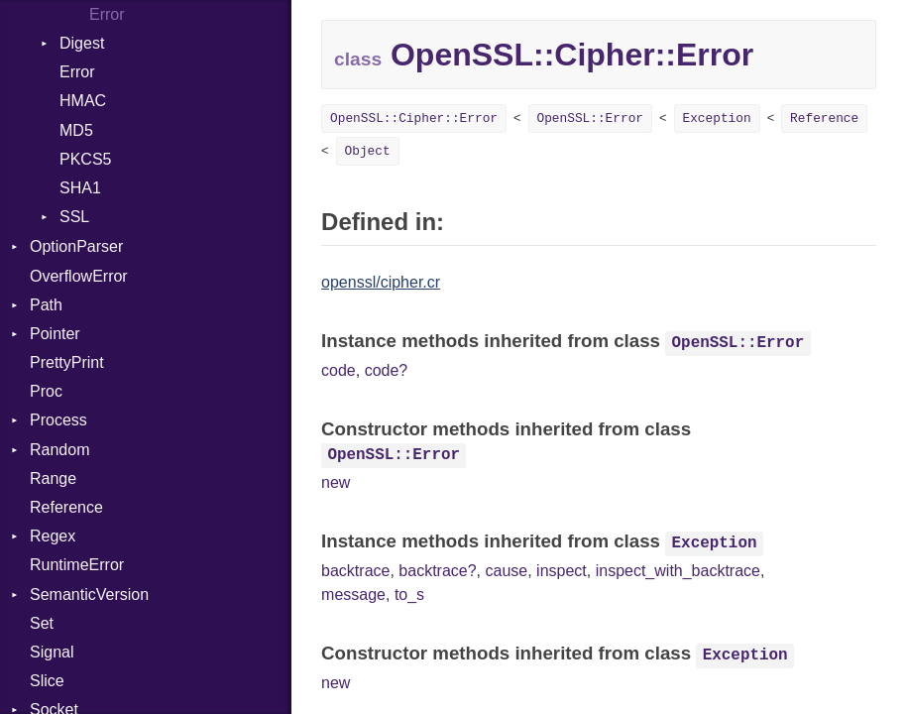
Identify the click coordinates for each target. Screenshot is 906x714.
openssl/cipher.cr (380, 282)
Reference (66, 507)
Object (368, 151)
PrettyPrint (67, 362)
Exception (717, 118)
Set (42, 623)
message (353, 594)
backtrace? (437, 570)
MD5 (76, 130)
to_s (409, 594)
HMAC (82, 100)
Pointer (55, 333)
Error (77, 71)
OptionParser (76, 246)
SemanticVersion (89, 594)
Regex (52, 536)
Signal (51, 652)
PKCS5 (85, 159)
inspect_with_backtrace (678, 570)
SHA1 (80, 187)
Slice (47, 680)
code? (386, 370)
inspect (561, 570)
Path (46, 305)
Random (59, 449)
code (338, 370)
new (335, 482)
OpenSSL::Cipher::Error (414, 118)
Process (58, 420)
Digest (81, 43)
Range (53, 478)
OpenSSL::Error (590, 118)
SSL (74, 216)
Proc (46, 391)
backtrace (355, 570)
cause (506, 570)
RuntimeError (77, 564)
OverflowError (79, 276)
